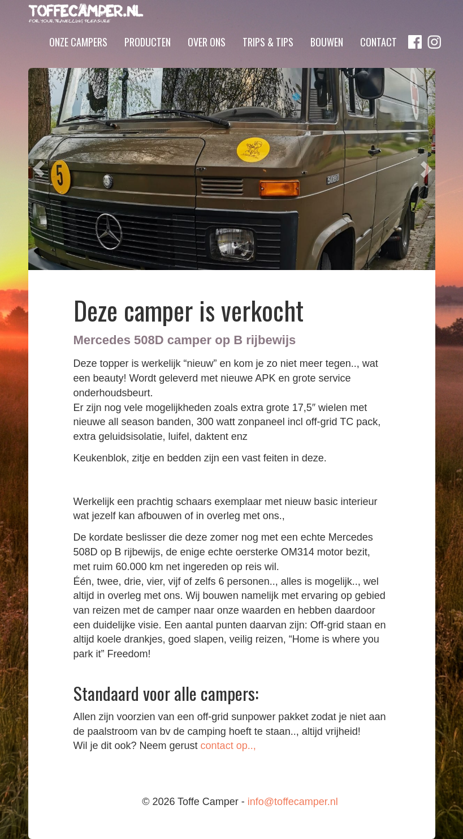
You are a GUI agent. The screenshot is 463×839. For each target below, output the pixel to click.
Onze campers (78, 58)
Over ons (207, 58)
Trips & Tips (268, 58)
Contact (378, 58)
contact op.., (228, 745)
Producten (147, 58)
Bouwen (326, 58)
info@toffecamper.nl (293, 801)
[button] (38, 169)
